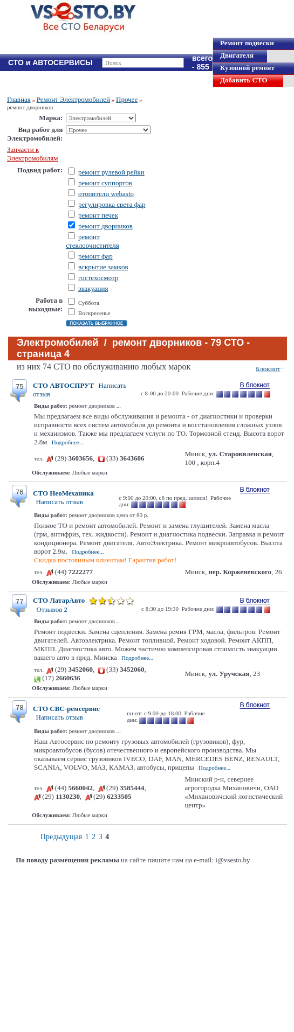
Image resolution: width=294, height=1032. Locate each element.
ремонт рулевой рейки (111, 172)
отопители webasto (106, 194)
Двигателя (237, 55)
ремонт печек (98, 215)
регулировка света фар (111, 204)
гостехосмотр (98, 278)
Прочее (127, 99)
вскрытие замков (103, 267)
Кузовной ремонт (247, 68)
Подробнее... (68, 442)
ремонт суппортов (105, 183)
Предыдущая (61, 837)
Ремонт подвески (247, 43)
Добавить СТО (243, 80)
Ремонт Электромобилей (73, 99)
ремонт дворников (105, 226)
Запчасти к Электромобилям (32, 153)
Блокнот (268, 369)
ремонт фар (95, 256)
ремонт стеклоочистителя (92, 241)
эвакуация (93, 288)
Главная (19, 99)
